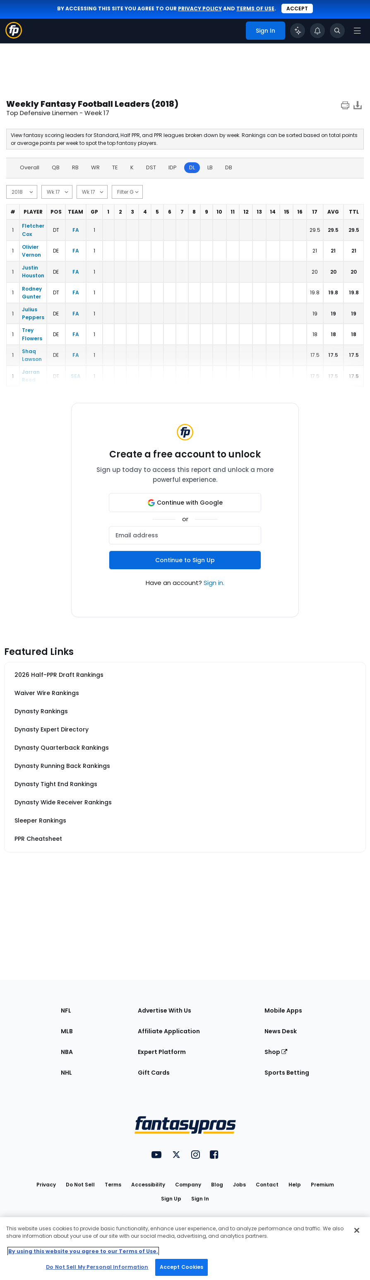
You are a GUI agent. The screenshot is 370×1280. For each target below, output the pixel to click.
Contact (267, 1184)
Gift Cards (154, 1072)
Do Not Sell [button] (80, 1184)
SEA (76, 376)
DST (151, 167)
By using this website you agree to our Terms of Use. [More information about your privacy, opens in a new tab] (83, 1251)
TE (115, 167)
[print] (345, 106)
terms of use (255, 8)
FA (75, 229)
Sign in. (214, 582)
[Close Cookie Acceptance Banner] (357, 1230)
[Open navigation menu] (357, 30)
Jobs (239, 1184)
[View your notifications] (317, 30)
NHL (66, 1072)
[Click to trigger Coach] (297, 30)
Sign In (200, 1198)
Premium (322, 1184)
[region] (185, 1248)
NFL (66, 1010)
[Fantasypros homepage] (13, 36)
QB (56, 167)
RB (75, 167)
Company (188, 1184)
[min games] (127, 192)
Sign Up (171, 1198)
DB (228, 167)
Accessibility (148, 1184)
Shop (275, 1052)
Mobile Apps (283, 1010)
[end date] (92, 192)
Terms (113, 1184)
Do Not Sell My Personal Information (97, 1266)
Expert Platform (162, 1052)
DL (192, 167)
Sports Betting (286, 1072)
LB (210, 167)
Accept (297, 8)
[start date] (56, 192)
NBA (67, 1052)
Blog (217, 1184)
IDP (172, 167)
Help (294, 1184)
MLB (67, 1031)
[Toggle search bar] (337, 30)
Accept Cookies (182, 1266)
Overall (29, 167)
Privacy (46, 1184)
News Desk (280, 1031)
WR (95, 167)
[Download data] (357, 106)
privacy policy (200, 8)
